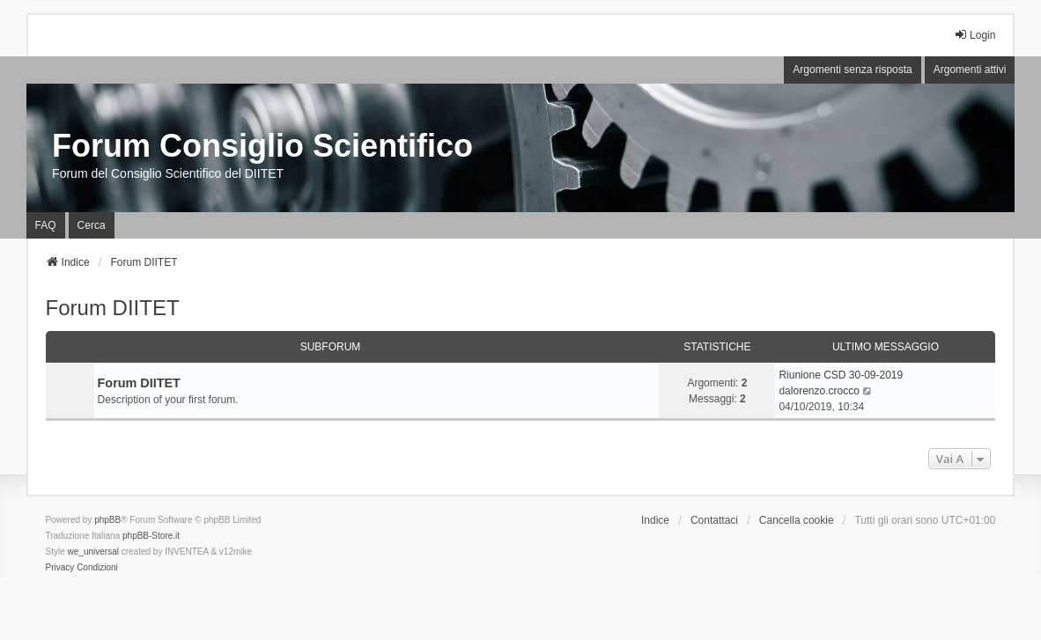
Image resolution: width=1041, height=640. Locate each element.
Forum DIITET (113, 308)
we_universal (93, 551)
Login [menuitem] (974, 34)
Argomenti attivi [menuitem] (970, 69)
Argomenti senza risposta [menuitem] (852, 69)
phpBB (107, 520)
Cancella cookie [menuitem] (796, 520)
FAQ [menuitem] (45, 225)
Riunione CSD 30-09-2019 (841, 375)
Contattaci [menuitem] (714, 520)
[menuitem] (60, 568)
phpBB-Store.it (151, 536)
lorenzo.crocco (825, 391)
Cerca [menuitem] (92, 225)
